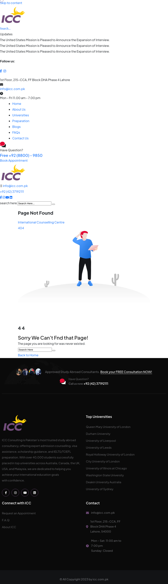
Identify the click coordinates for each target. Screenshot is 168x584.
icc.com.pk (100, 579)
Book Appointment (14, 160)
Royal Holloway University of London (110, 454)
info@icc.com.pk (12, 89)
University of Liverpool (101, 440)
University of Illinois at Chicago (106, 468)
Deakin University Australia (103, 482)
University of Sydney (99, 489)
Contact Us (20, 138)
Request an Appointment (19, 513)
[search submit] (53, 204)
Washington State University (105, 475)
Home (16, 104)
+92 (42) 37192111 (12, 191)
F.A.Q (6, 520)
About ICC (9, 527)
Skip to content (11, 3)
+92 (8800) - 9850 (21, 155)
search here (8, 203)
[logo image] (13, 173)
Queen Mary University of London (108, 426)
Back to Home (28, 355)
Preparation (20, 121)
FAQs (16, 132)
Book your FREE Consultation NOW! (126, 372)
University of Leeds (99, 447)
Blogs (16, 127)
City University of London (103, 461)
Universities (20, 115)
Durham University (98, 433)
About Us (18, 109)
